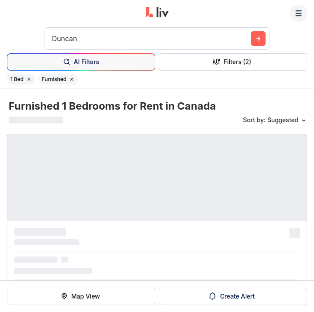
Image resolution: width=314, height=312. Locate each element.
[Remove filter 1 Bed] (29, 79)
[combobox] (53, 38)
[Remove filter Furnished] (71, 79)
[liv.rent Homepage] (157, 13)
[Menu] (298, 13)
